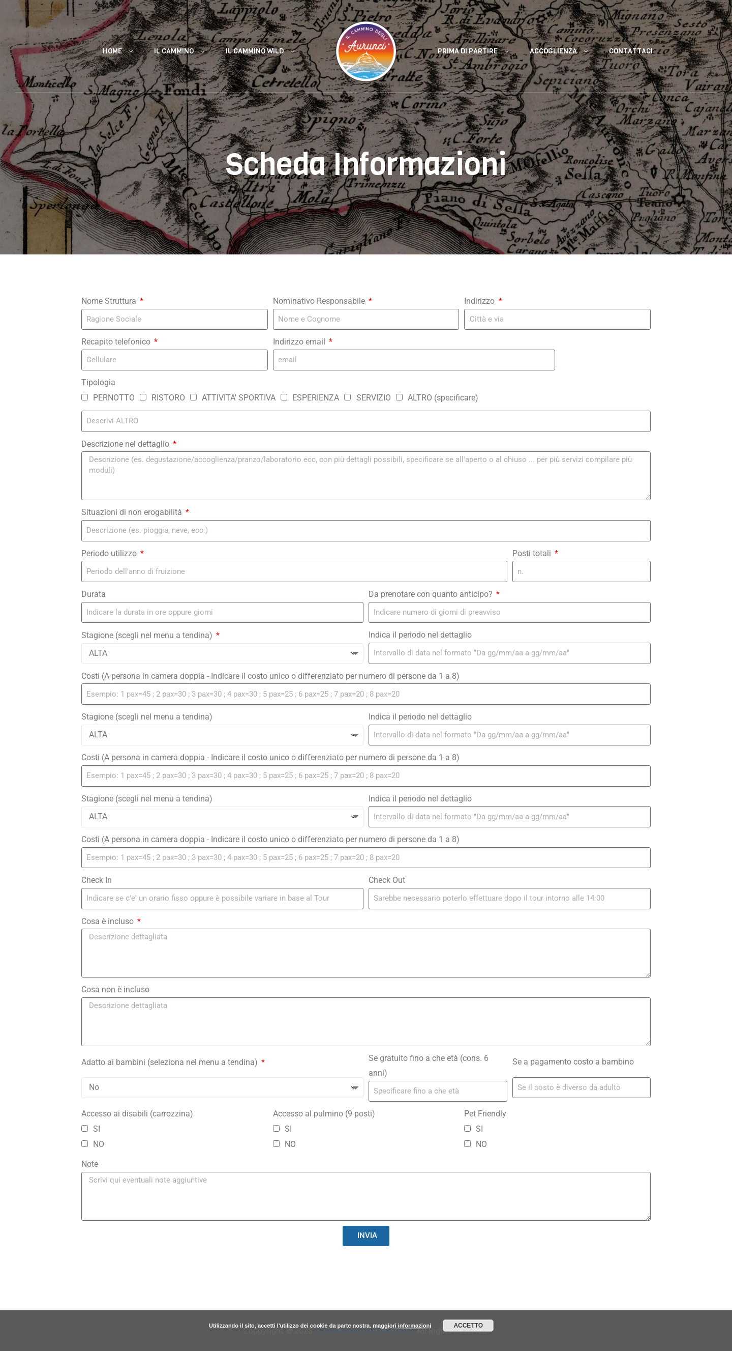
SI (96, 1129)
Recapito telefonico (116, 342)
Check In (96, 880)
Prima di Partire (468, 51)
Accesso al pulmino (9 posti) (324, 1113)
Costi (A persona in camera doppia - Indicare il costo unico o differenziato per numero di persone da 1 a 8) (270, 676)
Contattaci (631, 51)
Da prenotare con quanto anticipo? (432, 594)
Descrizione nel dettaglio (126, 444)
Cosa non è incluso (115, 989)
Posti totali (532, 553)
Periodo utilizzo (110, 553)
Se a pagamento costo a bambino (573, 1062)
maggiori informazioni (402, 1326)
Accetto (468, 1325)
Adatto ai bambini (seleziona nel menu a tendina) (170, 1062)
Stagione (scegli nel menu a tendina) (148, 635)
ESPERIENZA (315, 398)
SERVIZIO (373, 398)
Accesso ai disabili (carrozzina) (137, 1113)
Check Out (387, 880)
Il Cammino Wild (255, 51)
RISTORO (168, 398)
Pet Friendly (485, 1113)
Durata (93, 594)
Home (112, 51)
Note (89, 1164)
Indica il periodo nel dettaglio (420, 635)
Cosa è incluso (108, 921)
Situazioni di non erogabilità (132, 512)
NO (98, 1144)
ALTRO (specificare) (443, 398)
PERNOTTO (114, 398)
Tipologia (98, 382)
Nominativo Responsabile (320, 301)
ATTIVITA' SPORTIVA (239, 398)
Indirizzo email (300, 342)
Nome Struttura (109, 301)
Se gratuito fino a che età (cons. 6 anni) (429, 1065)
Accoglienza (553, 51)
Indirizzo (480, 301)
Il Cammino (174, 51)
